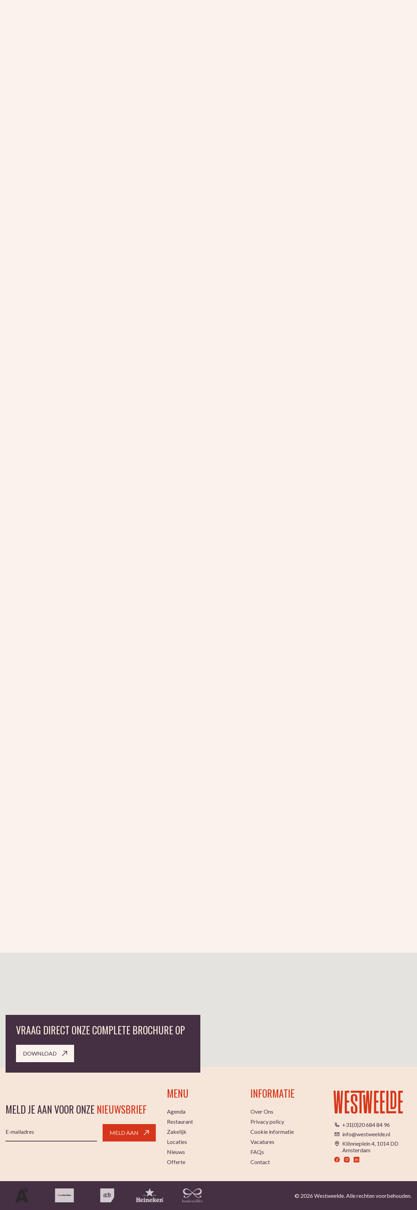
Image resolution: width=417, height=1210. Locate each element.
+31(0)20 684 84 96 (366, 1124)
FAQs (257, 1151)
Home (13, 182)
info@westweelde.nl (366, 1134)
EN (380, 19)
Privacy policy (267, 1121)
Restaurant (208, 19)
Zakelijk (243, 19)
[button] (208, 973)
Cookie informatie (272, 1131)
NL (369, 19)
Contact (260, 1162)
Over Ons (261, 1111)
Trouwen (273, 19)
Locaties (304, 19)
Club (178, 19)
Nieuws (176, 1151)
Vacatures (262, 1141)
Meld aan (129, 1132)
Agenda (155, 19)
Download (45, 1053)
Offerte (176, 1162)
